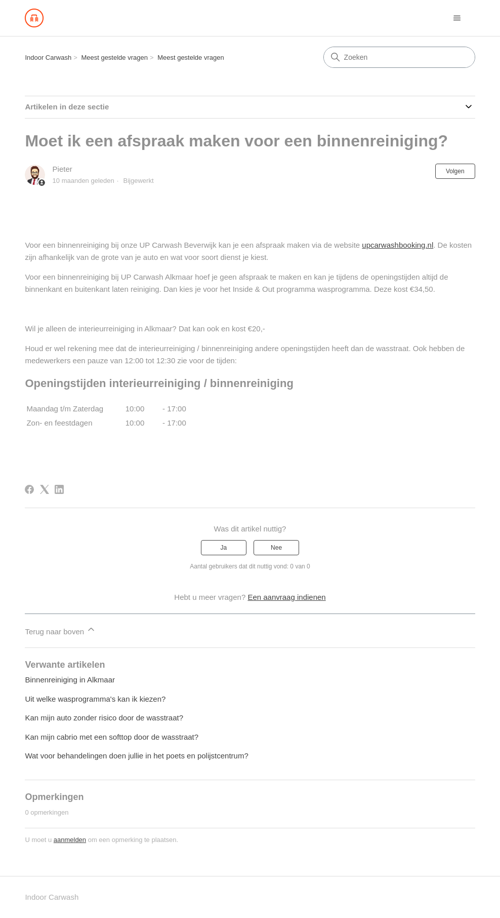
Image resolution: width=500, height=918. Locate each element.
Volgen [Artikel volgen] (455, 171)
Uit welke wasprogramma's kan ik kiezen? (95, 699)
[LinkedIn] (59, 489)
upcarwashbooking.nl (397, 245)
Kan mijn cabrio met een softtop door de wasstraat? (111, 737)
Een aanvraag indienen (286, 597)
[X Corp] (44, 489)
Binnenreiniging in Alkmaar (70, 679)
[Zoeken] (399, 57)
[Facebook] (29, 489)
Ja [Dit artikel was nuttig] (224, 547)
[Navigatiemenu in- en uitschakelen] (457, 18)
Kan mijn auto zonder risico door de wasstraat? (104, 717)
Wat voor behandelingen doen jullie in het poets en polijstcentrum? (136, 755)
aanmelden (70, 840)
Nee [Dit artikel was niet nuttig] (276, 547)
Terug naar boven (60, 630)
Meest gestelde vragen (114, 57)
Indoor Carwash (48, 57)
